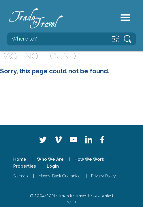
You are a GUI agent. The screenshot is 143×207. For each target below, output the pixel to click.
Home (19, 159)
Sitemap (20, 176)
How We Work (89, 159)
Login (53, 166)
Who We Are (50, 159)
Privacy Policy (103, 176)
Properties (24, 166)
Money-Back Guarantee (59, 176)
